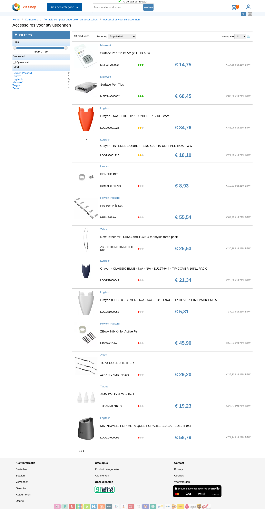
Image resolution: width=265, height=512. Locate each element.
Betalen (20, 475)
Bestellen (21, 469)
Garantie (21, 488)
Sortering (101, 36)
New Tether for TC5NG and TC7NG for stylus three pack (139, 237)
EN (250, 14)
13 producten (81, 36)
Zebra (15, 88)
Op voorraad (21, 62)
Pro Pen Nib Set (111, 205)
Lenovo (16, 76)
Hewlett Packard (22, 73)
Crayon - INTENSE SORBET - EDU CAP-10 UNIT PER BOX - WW (146, 145)
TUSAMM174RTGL (111, 406)
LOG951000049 (109, 280)
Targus (16, 85)
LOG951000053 (109, 311)
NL (243, 14)
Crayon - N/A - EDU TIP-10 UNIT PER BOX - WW (134, 116)
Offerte (20, 500)
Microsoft (17, 82)
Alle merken (102, 475)
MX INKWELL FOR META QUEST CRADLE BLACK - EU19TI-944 (145, 425)
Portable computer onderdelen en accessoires (70, 19)
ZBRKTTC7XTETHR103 (114, 374)
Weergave (228, 36)
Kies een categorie (64, 7)
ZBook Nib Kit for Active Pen (119, 331)
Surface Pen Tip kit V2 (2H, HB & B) (125, 53)
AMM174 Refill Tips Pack (117, 394)
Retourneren (23, 494)
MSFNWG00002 (110, 96)
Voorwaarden (182, 481)
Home (16, 19)
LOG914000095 (109, 437)
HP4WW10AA (108, 343)
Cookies (179, 475)
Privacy (178, 469)
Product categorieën (107, 469)
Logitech (17, 79)
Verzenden (22, 481)
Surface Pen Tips (112, 84)
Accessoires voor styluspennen (121, 19)
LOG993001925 (109, 127)
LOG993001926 (109, 155)
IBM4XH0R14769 (110, 185)
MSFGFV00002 (109, 64)
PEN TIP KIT (109, 174)
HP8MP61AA (108, 217)
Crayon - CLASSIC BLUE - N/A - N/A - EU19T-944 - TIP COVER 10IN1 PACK (153, 268)
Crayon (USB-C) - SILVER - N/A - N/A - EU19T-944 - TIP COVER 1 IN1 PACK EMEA (158, 300)
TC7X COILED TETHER (117, 363)
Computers (31, 19)
